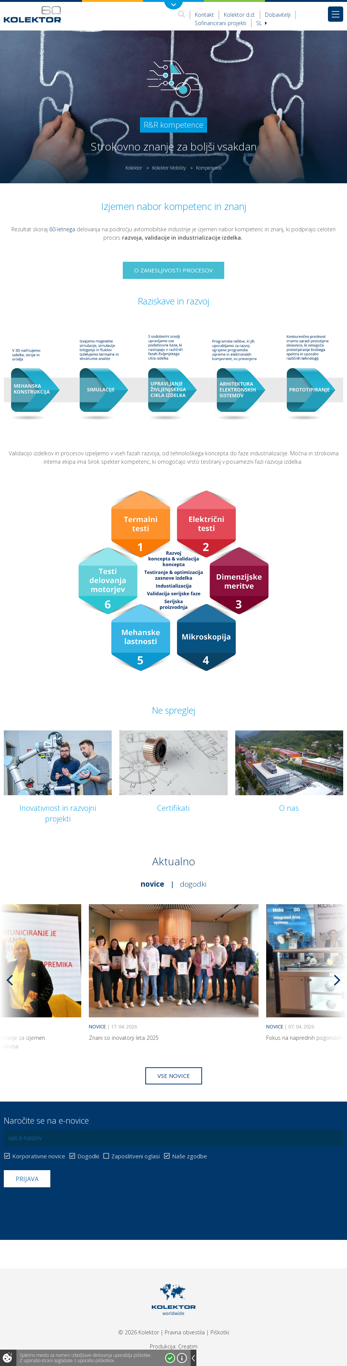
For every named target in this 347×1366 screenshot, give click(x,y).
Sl (261, 23)
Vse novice (173, 1075)
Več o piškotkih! (182, 1358)
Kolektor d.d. (239, 14)
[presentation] (62, 1206)
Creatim (188, 1346)
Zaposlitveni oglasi (135, 1156)
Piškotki (219, 1332)
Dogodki (193, 884)
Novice (152, 884)
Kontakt (204, 14)
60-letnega (62, 229)
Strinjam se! (170, 1358)
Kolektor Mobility (169, 168)
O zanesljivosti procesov (173, 270)
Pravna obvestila (185, 1332)
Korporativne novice (38, 1156)
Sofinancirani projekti (220, 23)
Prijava (27, 1179)
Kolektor (133, 168)
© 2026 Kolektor (138, 1332)
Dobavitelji (278, 14)
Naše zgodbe (189, 1156)
